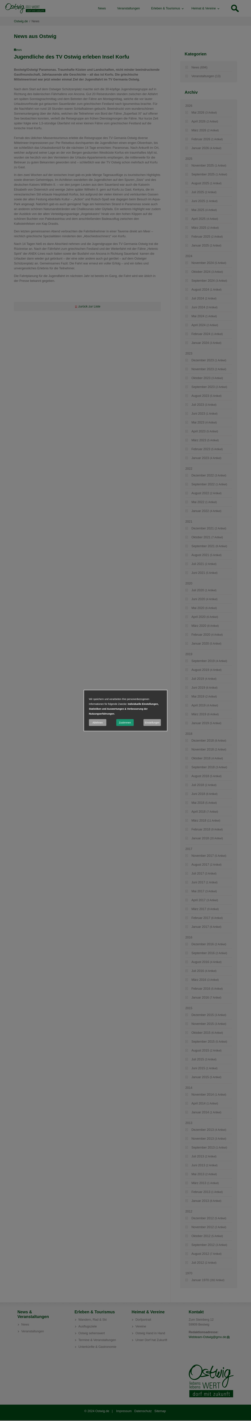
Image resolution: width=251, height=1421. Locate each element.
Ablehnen (97, 722)
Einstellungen (152, 722)
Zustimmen (125, 722)
